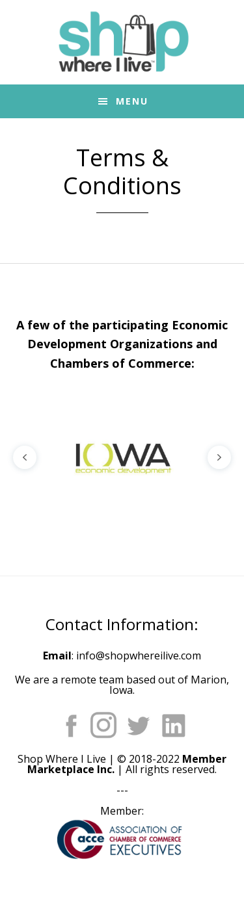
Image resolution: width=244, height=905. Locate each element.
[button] (24, 457)
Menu (132, 101)
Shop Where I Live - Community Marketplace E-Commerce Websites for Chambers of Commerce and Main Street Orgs (122, 42)
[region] (122, 457)
